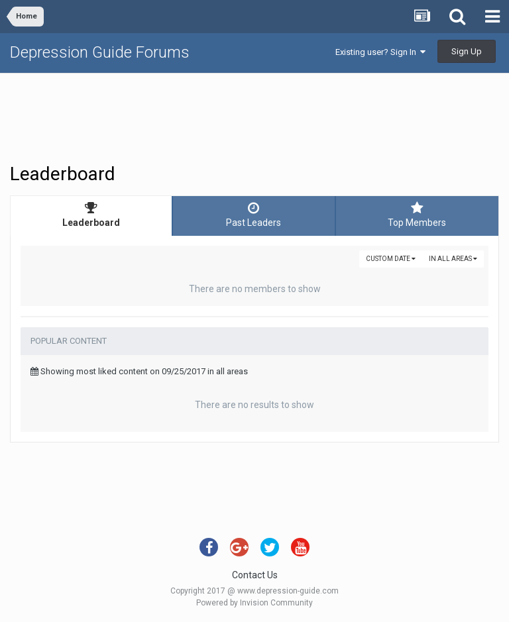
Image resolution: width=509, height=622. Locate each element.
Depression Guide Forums (100, 52)
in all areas (453, 258)
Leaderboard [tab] (91, 214)
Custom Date (391, 258)
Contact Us (255, 575)
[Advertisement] (254, 116)
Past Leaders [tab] (253, 214)
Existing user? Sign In (380, 52)
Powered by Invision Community (254, 602)
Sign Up (466, 51)
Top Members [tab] (417, 214)
